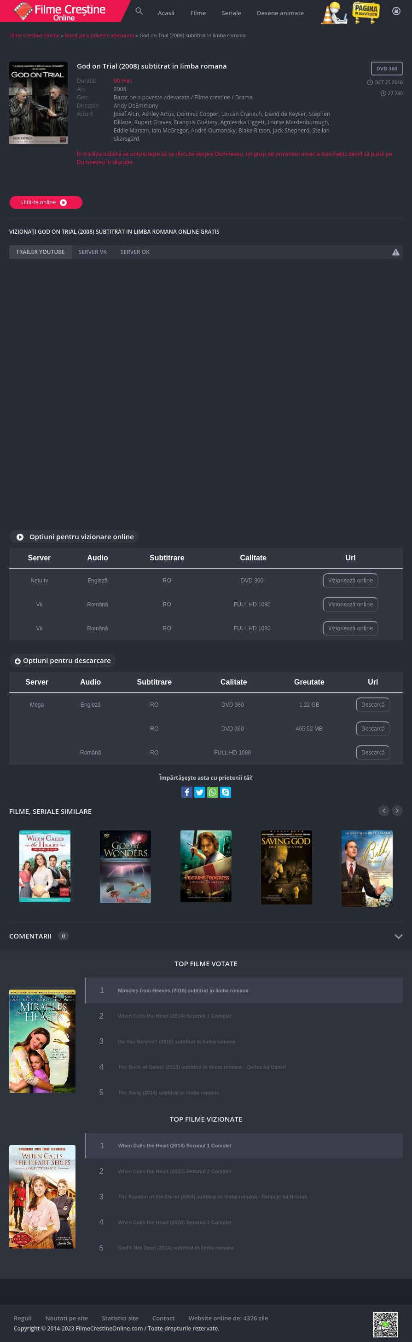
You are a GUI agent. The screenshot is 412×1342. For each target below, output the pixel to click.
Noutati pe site (67, 1318)
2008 (120, 89)
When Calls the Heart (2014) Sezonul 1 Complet (174, 1016)
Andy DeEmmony (136, 105)
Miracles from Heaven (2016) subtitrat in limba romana (183, 990)
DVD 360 (252, 580)
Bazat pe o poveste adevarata (99, 35)
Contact (163, 1318)
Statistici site (120, 1318)
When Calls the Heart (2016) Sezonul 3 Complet (174, 1222)
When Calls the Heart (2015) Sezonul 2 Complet (174, 1171)
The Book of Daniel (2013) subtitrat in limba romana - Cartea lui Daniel (202, 1067)
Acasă (166, 13)
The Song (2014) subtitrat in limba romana (168, 1092)
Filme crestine (212, 97)
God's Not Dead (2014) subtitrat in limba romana (175, 1247)
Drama (244, 97)
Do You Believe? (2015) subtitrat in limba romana (176, 1041)
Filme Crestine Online (34, 35)
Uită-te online (45, 202)
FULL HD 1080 (252, 604)
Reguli (23, 1318)
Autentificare (396, 11)
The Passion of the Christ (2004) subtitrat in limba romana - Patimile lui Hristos (212, 1196)
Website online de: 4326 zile (228, 1318)
